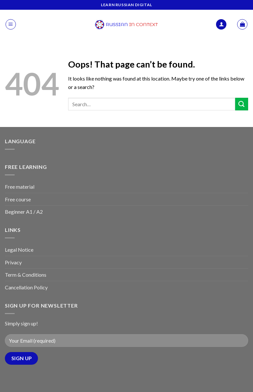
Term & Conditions (25, 275)
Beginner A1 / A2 (24, 212)
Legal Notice (19, 250)
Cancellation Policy (26, 287)
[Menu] (11, 24)
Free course (18, 199)
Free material (19, 186)
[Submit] (241, 104)
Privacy (13, 262)
